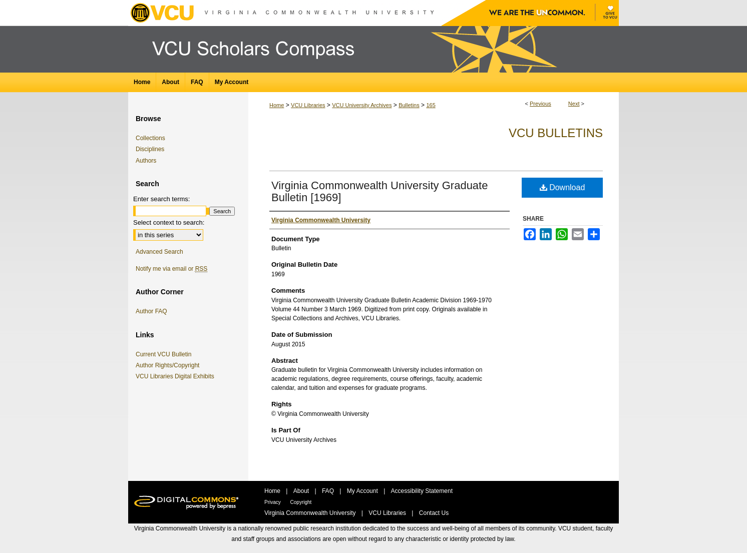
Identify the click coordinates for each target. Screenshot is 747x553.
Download (562, 187)
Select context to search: (168, 222)
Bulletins (409, 105)
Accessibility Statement (422, 490)
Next (574, 104)
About (302, 490)
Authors (146, 160)
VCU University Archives (362, 105)
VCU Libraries (308, 105)
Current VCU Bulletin (165, 354)
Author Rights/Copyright (169, 365)
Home (276, 105)
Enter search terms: (161, 199)
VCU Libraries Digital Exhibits (176, 376)
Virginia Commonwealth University (310, 512)
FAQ (328, 490)
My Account (363, 490)
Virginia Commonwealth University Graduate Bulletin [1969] (379, 191)
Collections (150, 138)
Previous (540, 104)
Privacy (273, 502)
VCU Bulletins (556, 133)
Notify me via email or (171, 268)
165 (430, 105)
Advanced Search (159, 251)
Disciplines (150, 149)
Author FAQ (151, 311)
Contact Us (434, 512)
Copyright (301, 502)
